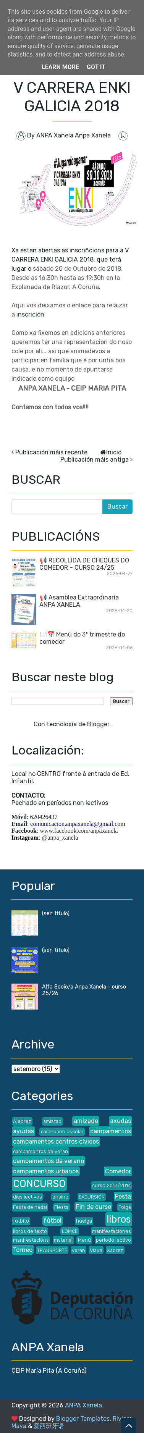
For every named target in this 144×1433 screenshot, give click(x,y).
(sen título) (56, 913)
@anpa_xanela (60, 837)
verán (78, 1250)
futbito (21, 1221)
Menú (84, 1240)
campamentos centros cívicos (56, 1141)
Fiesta (61, 1207)
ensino (60, 1197)
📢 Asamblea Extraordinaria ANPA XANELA (79, 601)
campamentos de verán (40, 1151)
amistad (52, 1121)
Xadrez (115, 1250)
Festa (123, 1196)
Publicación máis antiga (94, 459)
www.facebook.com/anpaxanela (79, 830)
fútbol (52, 1220)
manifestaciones (111, 1231)
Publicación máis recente (51, 452)
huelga (84, 1221)
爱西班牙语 (49, 1426)
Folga (124, 1207)
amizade (86, 1120)
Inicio (113, 452)
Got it (96, 67)
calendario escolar (62, 1131)
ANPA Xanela (83, 1405)
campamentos (110, 1131)
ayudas (23, 1131)
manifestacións (31, 1240)
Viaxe (96, 1250)
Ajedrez (22, 1121)
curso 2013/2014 (111, 1185)
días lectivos (27, 1197)
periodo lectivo (113, 1240)
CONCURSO (39, 1183)
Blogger (98, 724)
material (63, 1240)
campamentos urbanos (46, 1171)
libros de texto (30, 1231)
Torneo (22, 1250)
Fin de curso (93, 1206)
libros (119, 1219)
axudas (120, 1120)
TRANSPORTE (52, 1250)
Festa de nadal (30, 1207)
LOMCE (70, 1231)
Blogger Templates (83, 1418)
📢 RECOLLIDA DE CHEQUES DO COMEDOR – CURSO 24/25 (84, 564)
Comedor (118, 1171)
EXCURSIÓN (92, 1197)
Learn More (60, 67)
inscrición (31, 314)
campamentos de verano (48, 1161)
